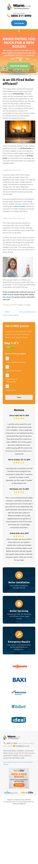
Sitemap (5, 764)
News (5, 762)
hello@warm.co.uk (22, 746)
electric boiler (19, 206)
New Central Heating (13, 371)
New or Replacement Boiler (16, 362)
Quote (9, 297)
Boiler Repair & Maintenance (11, 380)
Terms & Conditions (27, 762)
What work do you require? (16, 354)
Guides (20, 305)
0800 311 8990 (21, 16)
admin (28, 305)
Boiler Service (11, 390)
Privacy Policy (16, 762)
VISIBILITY (22, 803)
